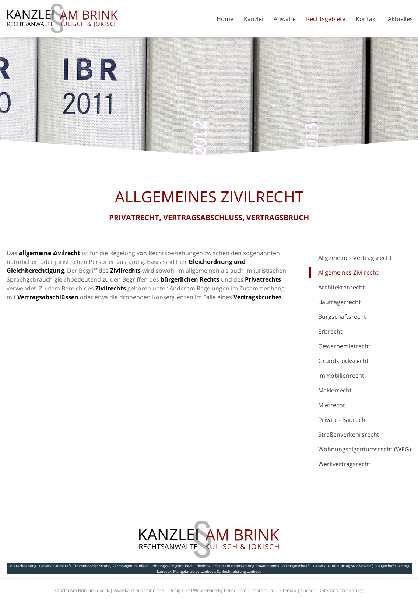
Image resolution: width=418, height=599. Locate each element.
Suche (307, 590)
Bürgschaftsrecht (342, 317)
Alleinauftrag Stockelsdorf (349, 565)
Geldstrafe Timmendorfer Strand (81, 565)
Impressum (262, 590)
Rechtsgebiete (325, 19)
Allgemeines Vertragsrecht (355, 258)
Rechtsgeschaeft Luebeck (303, 565)
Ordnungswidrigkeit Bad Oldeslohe (180, 565)
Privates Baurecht (343, 420)
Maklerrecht (335, 390)
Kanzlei (253, 19)
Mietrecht (331, 405)
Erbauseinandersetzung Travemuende (246, 565)
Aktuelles (400, 19)
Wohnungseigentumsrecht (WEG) (364, 449)
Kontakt (366, 19)
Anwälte (285, 19)
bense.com (235, 590)
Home (225, 19)
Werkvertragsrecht (344, 464)
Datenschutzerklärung (341, 590)
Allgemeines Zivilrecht (348, 272)
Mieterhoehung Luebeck (30, 565)
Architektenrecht (341, 287)
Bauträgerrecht (339, 302)
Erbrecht (330, 331)
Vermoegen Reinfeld (130, 565)
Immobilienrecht (341, 375)
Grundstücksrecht (343, 361)
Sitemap (287, 590)
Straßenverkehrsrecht (348, 434)
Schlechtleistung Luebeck (239, 571)
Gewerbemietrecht (344, 346)
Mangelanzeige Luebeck (194, 571)
